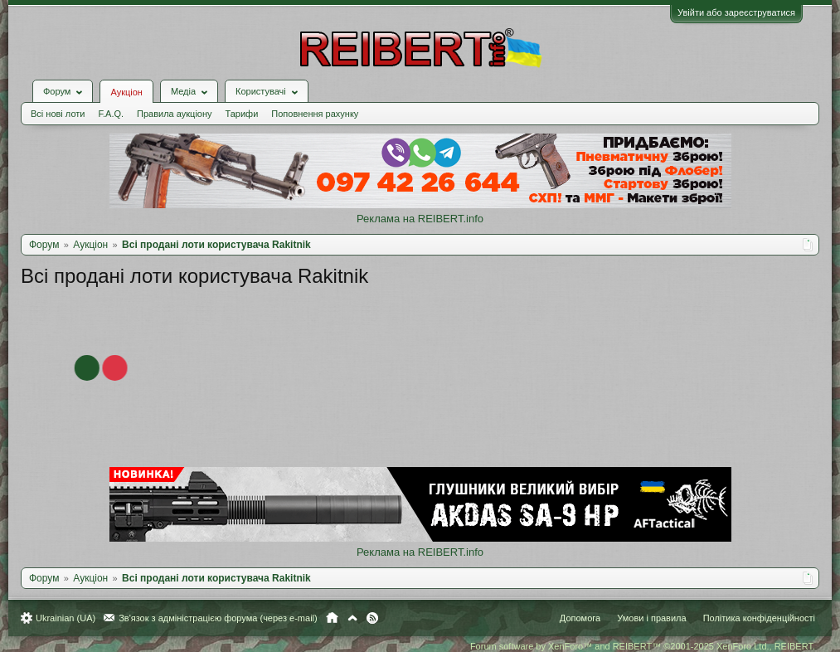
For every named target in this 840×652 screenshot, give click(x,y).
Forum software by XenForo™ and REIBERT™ (642, 646)
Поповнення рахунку (314, 114)
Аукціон (126, 92)
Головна (332, 618)
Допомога (580, 618)
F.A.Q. (111, 114)
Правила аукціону (174, 114)
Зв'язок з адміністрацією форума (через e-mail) (218, 618)
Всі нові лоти (58, 114)
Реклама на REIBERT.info (420, 218)
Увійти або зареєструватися (736, 12)
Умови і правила (651, 618)
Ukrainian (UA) (65, 618)
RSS (372, 618)
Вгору (352, 618)
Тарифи (242, 114)
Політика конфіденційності (759, 618)
